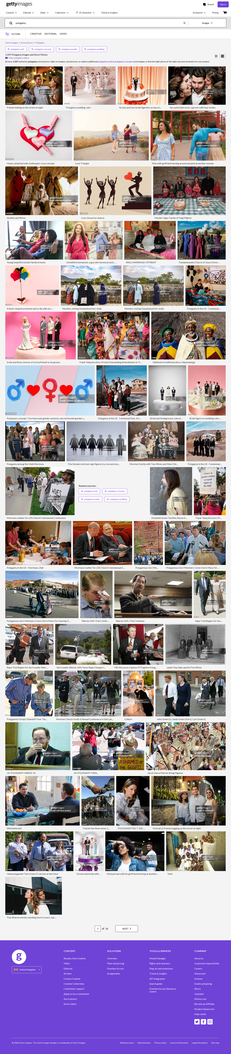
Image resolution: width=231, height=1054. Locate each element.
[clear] (185, 23)
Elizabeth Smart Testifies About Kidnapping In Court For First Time (185, 517)
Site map (215, 1042)
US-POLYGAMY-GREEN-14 (21, 772)
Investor (198, 978)
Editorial (68, 968)
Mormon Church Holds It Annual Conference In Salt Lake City (87, 719)
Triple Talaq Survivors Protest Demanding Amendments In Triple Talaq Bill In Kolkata (122, 362)
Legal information (200, 1042)
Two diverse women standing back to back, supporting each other (40, 917)
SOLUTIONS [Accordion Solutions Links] (114, 951)
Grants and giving (203, 983)
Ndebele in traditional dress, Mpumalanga (174, 362)
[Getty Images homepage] (19, 4)
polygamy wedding (94, 49)
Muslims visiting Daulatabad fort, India (82, 308)
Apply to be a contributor (76, 994)
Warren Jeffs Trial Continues (96, 620)
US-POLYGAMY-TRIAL (86, 772)
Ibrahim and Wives (16, 217)
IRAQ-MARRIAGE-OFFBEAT (141, 262)
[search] (12, 23)
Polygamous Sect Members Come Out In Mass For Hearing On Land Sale (43, 620)
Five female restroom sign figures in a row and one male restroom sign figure (106, 464)
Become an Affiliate (204, 1004)
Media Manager (157, 958)
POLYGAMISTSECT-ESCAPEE (133, 828)
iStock (197, 988)
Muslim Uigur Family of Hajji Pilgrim (173, 217)
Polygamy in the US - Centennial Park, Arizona (121, 418)
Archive (67, 973)
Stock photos (70, 999)
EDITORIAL (50, 33)
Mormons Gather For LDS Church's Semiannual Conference (36, 517)
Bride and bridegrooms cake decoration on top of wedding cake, (182, 418)
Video (67, 963)
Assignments (113, 973)
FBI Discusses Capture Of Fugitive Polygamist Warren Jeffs (144, 667)
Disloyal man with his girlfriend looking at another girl (133, 873)
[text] (99, 22)
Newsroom (200, 973)
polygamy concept (41, 49)
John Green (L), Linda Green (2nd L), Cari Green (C (181, 719)
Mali (170, 873)
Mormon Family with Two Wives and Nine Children (155, 464)
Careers (198, 968)
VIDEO (63, 33)
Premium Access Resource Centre (162, 990)
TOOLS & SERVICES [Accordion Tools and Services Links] (160, 951)
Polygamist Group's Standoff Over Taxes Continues (32, 719)
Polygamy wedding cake (78, 107)
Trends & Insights (158, 973)
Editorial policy (144, 1042)
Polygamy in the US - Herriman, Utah (25, 567)
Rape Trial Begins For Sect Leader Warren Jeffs (30, 667)
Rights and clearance (159, 963)
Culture (128, 719)
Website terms (127, 1042)
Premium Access (115, 968)
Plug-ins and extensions (161, 968)
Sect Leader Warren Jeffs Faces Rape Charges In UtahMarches (88, 667)
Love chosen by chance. (93, 217)
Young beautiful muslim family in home (26, 262)
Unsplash (199, 994)
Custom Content (72, 978)
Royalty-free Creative (75, 958)
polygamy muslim (68, 49)
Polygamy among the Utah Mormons (25, 464)
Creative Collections (74, 983)
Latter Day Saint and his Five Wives (184, 667)
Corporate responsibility (206, 963)
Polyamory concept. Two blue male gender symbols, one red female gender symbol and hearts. (54, 418)
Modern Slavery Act (204, 1009)
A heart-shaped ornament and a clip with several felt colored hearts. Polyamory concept (50, 308)
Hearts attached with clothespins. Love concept (31, 163)
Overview (112, 958)
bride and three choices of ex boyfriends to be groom (33, 362)
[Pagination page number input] (98, 929)
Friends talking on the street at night (25, 107)
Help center (200, 1014)
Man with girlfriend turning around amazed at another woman (183, 163)
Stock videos (70, 1004)
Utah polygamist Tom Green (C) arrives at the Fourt (32, 873)
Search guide (155, 983)
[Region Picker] (27, 969)
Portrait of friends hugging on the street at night (177, 828)
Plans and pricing (115, 963)
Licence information (179, 1042)
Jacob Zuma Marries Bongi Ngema (165, 772)
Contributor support (74, 988)
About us (198, 958)
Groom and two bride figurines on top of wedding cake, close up (151, 107)
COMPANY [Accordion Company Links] (200, 951)
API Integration (157, 978)
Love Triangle (82, 163)
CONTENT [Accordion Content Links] (69, 951)
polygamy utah (16, 49)
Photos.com (200, 999)
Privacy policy (160, 1042)
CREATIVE (36, 33)
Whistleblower (14, 828)
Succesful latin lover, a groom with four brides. (193, 107)
